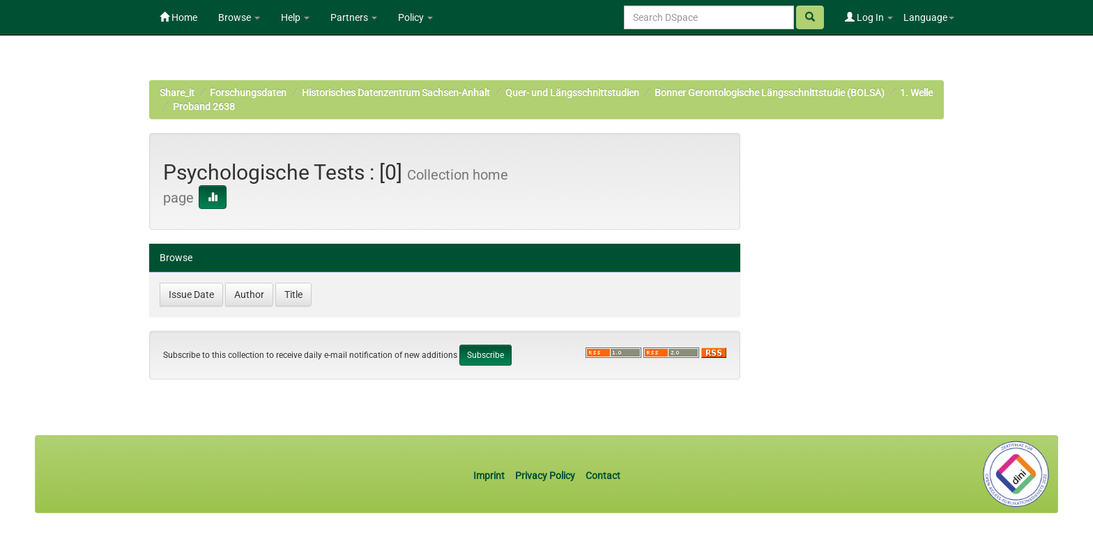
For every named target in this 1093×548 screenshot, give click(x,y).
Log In (869, 17)
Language (928, 17)
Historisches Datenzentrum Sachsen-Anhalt (396, 92)
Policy (415, 17)
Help (295, 17)
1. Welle (916, 92)
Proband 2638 (204, 106)
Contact (603, 475)
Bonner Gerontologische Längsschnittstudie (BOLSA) (770, 92)
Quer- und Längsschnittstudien (572, 92)
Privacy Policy (545, 475)
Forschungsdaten (248, 92)
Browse (239, 17)
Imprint (490, 475)
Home (178, 17)
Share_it (177, 92)
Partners (353, 17)
